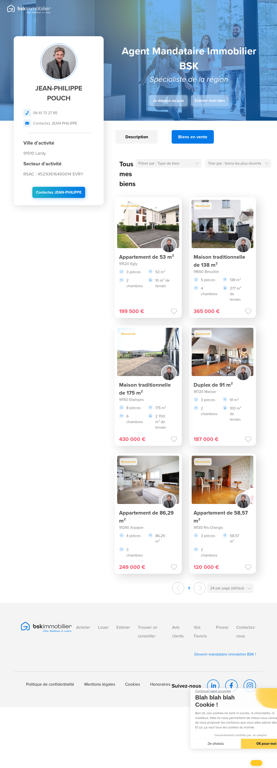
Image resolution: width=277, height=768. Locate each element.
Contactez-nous (246, 631)
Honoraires (160, 684)
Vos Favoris (200, 631)
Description (136, 137)
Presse (222, 627)
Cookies (132, 684)
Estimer (123, 627)
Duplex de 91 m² (213, 385)
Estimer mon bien (210, 100)
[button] (256, 763)
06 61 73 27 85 (40, 113)
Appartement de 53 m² (146, 257)
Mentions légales (99, 684)
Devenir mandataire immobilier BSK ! (225, 654)
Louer (103, 627)
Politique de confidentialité (50, 684)
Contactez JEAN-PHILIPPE (50, 123)
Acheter (83, 627)
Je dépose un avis (168, 100)
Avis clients (178, 631)
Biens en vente (192, 137)
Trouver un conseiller (147, 631)
